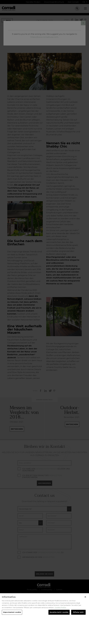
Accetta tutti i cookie (59, 613)
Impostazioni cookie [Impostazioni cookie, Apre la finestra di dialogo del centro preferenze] (12, 613)
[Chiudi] (85, 598)
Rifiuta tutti (78, 613)
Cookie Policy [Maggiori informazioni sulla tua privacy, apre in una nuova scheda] (60, 608)
